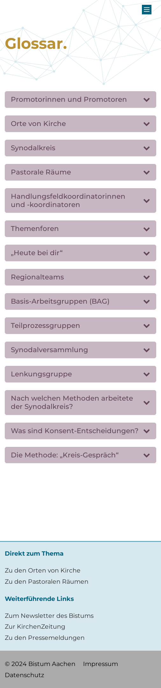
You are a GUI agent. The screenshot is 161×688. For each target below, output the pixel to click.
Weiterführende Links (39, 599)
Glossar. (36, 43)
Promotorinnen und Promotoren (69, 99)
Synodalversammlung (49, 349)
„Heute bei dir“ (37, 252)
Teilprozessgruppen (45, 325)
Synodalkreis (33, 148)
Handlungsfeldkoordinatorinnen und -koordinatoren (68, 200)
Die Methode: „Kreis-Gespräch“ (65, 455)
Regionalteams (37, 277)
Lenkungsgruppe (41, 374)
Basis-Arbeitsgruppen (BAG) (60, 301)
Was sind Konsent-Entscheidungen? (74, 430)
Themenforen (35, 228)
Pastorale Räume (41, 172)
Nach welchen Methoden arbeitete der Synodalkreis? (72, 402)
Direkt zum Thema (34, 553)
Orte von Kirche (38, 123)
